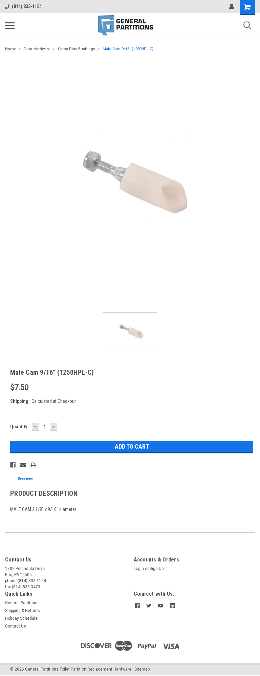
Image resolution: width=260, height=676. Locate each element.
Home (10, 49)
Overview (25, 478)
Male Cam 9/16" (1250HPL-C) (128, 49)
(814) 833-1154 (23, 6)
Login (139, 568)
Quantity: (19, 426)
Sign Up (157, 568)
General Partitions (22, 602)
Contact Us (15, 626)
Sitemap (142, 669)
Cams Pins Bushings (76, 49)
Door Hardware (37, 49)
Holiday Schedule (21, 618)
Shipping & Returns (22, 610)
